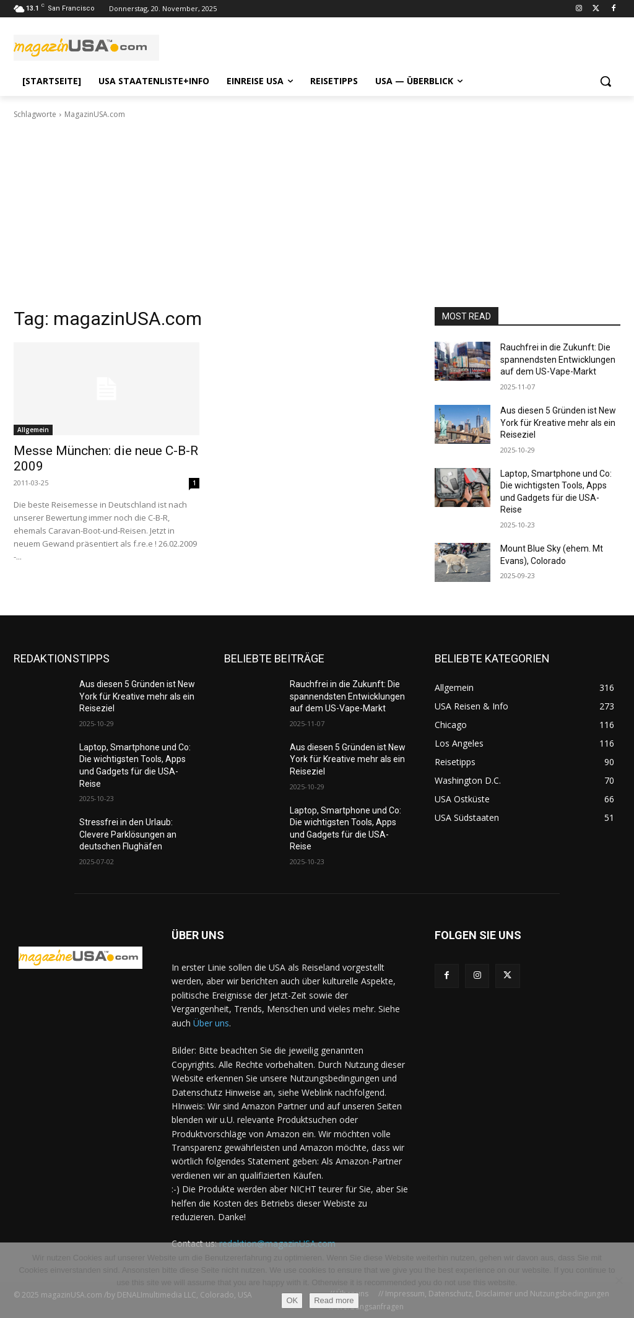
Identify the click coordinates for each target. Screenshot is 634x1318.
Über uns (211, 1023)
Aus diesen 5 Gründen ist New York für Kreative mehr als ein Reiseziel (558, 422)
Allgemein (33, 429)
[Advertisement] (317, 213)
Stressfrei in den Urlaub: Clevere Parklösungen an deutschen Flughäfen (127, 834)
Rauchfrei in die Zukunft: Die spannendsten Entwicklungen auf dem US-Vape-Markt (557, 359)
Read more (334, 1300)
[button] (605, 81)
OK (292, 1300)
